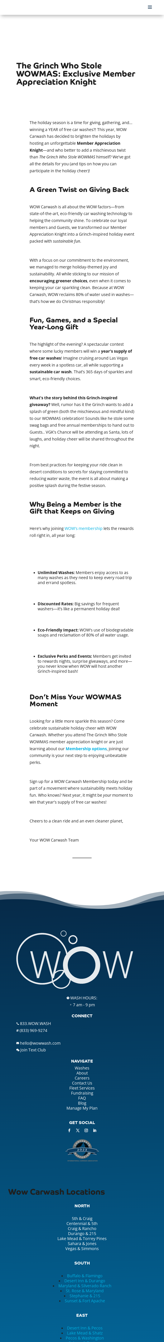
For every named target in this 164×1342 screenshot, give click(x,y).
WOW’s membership (84, 528)
